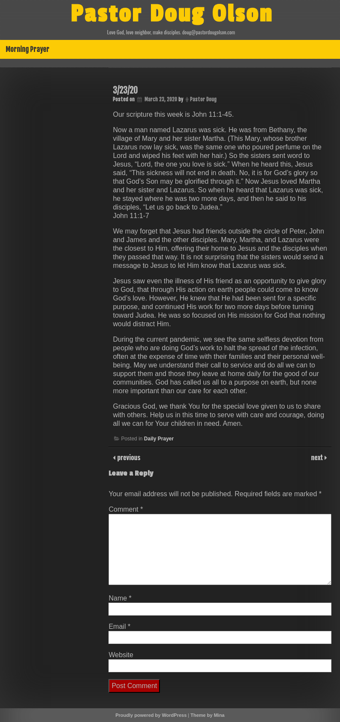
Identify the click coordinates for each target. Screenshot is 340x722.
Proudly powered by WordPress (151, 715)
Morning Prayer (27, 49)
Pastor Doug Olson (171, 14)
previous (127, 457)
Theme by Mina (207, 715)
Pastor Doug (203, 99)
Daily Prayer (159, 439)
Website (120, 654)
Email (119, 626)
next (318, 457)
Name (119, 598)
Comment (125, 509)
